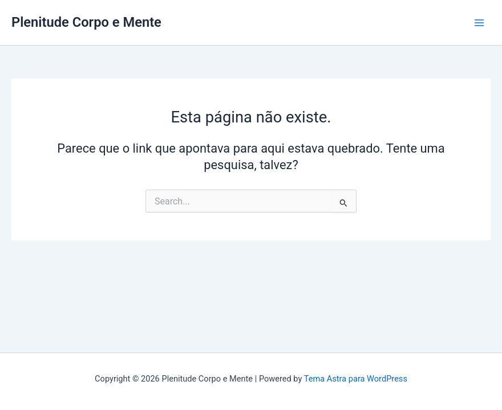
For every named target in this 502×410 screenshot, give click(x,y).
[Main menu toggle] (479, 22)
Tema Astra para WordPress (355, 379)
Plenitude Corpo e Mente (86, 22)
